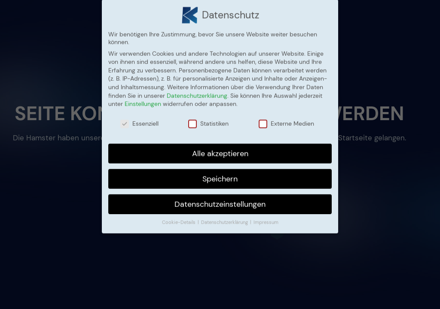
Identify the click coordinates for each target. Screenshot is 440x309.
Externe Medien (286, 118)
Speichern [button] (220, 173)
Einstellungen (143, 99)
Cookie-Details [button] (179, 217)
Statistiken (208, 118)
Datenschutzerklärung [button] (225, 217)
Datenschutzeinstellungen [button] (220, 198)
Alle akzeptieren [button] (220, 148)
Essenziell (139, 118)
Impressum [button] (266, 217)
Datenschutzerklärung (197, 90)
